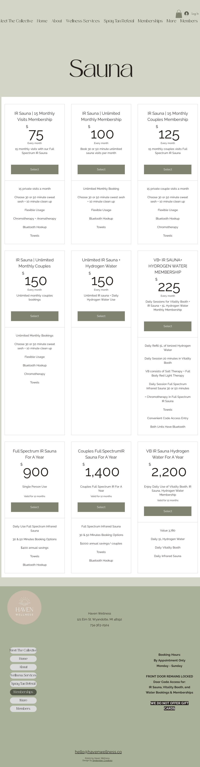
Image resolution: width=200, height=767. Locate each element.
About (23, 667)
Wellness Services (23, 675)
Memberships (23, 692)
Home (23, 659)
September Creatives (102, 760)
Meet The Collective (23, 650)
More (23, 700)
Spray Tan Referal (23, 684)
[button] (178, 14)
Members (23, 709)
